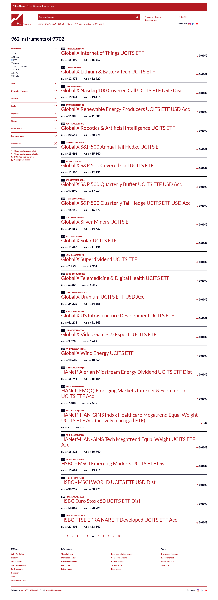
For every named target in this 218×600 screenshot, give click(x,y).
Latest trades (66, 569)
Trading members (18, 565)
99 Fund (78, 24)
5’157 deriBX (50, 24)
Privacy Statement (69, 561)
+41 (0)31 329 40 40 (29, 590)
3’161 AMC (89, 24)
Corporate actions (119, 558)
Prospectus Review (153, 17)
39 (119, 536)
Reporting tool (151, 20)
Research (15, 573)
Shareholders (67, 554)
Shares (41, 24)
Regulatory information (121, 554)
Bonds (16, 63)
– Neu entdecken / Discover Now (33, 6)
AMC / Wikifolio (20, 66)
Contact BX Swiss (18, 580)
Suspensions (116, 565)
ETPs (15, 73)
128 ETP (61, 24)
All (14, 53)
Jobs (13, 576)
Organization (17, 561)
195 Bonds (99, 24)
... (72, 536)
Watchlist (165, 565)
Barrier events (117, 561)
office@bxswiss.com (54, 590)
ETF (15, 60)
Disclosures (116, 569)
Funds (16, 76)
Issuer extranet (167, 561)
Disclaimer (65, 565)
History (14, 558)
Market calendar (68, 558)
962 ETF (70, 24)
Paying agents (17, 569)
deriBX (16, 69)
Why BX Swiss (17, 554)
